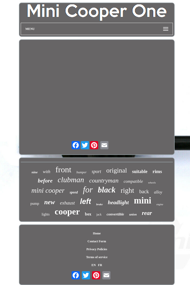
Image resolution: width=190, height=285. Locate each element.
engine (160, 204)
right (127, 190)
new (49, 202)
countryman (104, 180)
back (144, 191)
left (85, 201)
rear (147, 213)
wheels (152, 182)
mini (142, 201)
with (46, 171)
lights (46, 214)
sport (96, 171)
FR (100, 265)
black (107, 189)
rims (157, 171)
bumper (81, 172)
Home (97, 233)
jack (99, 214)
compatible (133, 181)
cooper (67, 211)
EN (94, 265)
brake (99, 204)
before (45, 180)
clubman (71, 179)
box (88, 214)
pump (34, 203)
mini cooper (48, 190)
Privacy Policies (96, 249)
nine (35, 172)
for (88, 189)
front (63, 169)
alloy (158, 192)
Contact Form (96, 241)
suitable (139, 171)
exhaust (67, 203)
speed (74, 192)
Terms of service (97, 257)
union (133, 214)
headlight (118, 202)
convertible (115, 214)
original (116, 170)
